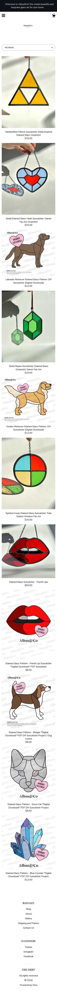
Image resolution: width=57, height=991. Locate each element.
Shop (28, 909)
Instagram (28, 951)
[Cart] (53, 16)
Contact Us (28, 927)
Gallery (28, 918)
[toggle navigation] (3, 15)
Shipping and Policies (28, 923)
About (28, 913)
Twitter (28, 947)
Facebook (28, 956)
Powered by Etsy (28, 985)
